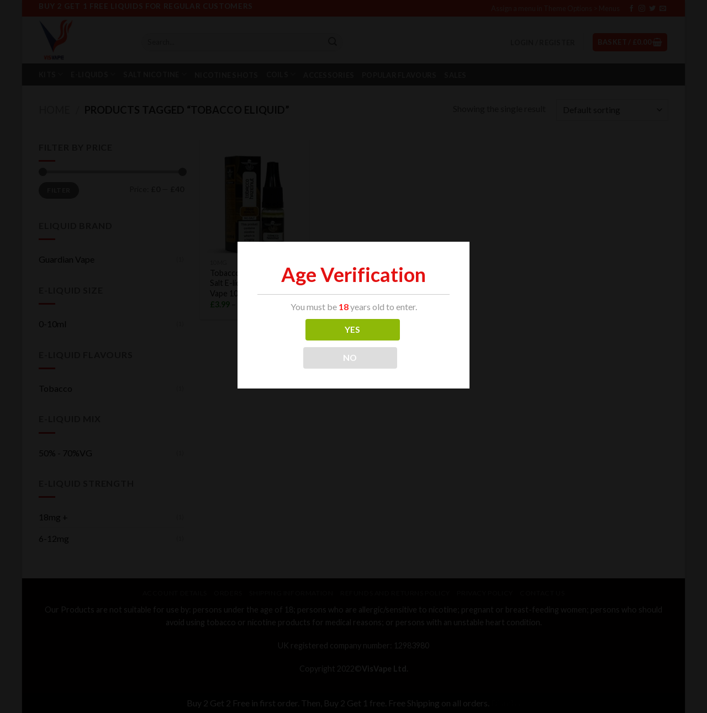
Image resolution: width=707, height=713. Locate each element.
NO (350, 358)
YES (353, 329)
